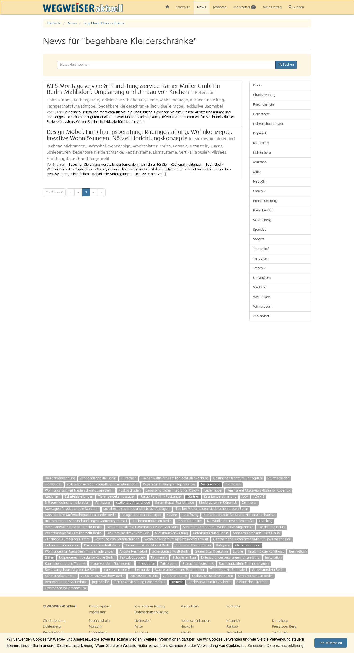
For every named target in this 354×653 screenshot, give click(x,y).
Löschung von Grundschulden (117, 539)
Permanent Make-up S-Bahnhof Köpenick (259, 490)
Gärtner (193, 496)
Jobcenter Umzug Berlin (193, 545)
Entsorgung (168, 563)
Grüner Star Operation (211, 551)
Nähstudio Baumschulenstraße (230, 521)
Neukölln (259, 181)
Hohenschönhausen (268, 124)
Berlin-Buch (298, 551)
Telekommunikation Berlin (151, 521)
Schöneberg (262, 220)
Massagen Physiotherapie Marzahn (71, 509)
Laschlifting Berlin (271, 527)
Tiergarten (260, 258)
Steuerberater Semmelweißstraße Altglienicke (218, 527)
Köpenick (260, 133)
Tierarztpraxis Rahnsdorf (228, 570)
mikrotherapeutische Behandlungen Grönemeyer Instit (86, 521)
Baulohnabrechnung (60, 478)
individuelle (53, 484)
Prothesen (233, 484)
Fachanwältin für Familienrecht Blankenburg (175, 478)
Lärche (238, 551)
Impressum (97, 612)
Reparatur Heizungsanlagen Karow (169, 484)
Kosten (171, 515)
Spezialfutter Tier (189, 521)
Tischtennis (159, 557)
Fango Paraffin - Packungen (161, 496)
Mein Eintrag (272, 7)
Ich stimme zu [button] (331, 643)
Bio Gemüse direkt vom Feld (128, 533)
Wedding (259, 287)
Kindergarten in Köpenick (218, 502)
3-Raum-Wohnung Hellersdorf (67, 502)
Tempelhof (261, 249)
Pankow (259, 191)
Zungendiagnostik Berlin (98, 478)
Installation (273, 557)
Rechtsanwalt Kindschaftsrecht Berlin (73, 527)
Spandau (259, 229)
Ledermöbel (213, 490)
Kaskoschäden (129, 490)
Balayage (223, 545)
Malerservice (210, 484)
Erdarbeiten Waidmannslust (65, 588)
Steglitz (258, 239)
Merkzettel (244, 7)
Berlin (257, 85)
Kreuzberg (261, 143)
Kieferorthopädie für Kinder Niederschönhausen (239, 515)
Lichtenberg (262, 152)
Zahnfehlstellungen (79, 496)
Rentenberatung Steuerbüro (66, 582)
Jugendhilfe (100, 582)
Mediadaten (190, 606)
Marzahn (260, 162)
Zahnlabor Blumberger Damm (67, 539)
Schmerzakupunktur (60, 576)
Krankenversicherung (220, 496)
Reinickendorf (263, 210)
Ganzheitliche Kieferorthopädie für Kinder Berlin (80, 515)
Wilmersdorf (262, 306)
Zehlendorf (261, 316)
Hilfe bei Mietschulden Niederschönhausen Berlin (211, 509)
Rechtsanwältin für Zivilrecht (210, 582)
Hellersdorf (261, 114)
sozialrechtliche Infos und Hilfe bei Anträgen (136, 509)
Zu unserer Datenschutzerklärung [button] (275, 646)
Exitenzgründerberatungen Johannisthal (230, 557)
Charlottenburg (264, 95)
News (201, 7)
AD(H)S (258, 496)
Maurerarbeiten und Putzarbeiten (180, 570)
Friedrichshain (263, 104)
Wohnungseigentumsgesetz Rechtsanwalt (176, 539)
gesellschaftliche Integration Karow (172, 490)
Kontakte (233, 606)
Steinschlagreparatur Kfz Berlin (256, 533)
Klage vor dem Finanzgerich (111, 563)
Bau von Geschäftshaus (102, 545)
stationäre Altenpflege (133, 502)
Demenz (177, 582)
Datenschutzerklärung (151, 612)
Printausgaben (99, 606)
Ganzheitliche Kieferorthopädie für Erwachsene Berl (252, 539)
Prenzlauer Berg (265, 201)
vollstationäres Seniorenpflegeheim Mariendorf (102, 484)
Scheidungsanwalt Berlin (170, 551)
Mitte (257, 172)
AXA (244, 496)
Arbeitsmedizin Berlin (268, 570)
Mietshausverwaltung (171, 533)
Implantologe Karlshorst (266, 551)
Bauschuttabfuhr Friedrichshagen (244, 563)
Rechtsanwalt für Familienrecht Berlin (73, 533)
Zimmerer (249, 502)
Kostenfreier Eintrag (150, 606)
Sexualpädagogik (133, 557)
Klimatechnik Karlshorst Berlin (147, 545)
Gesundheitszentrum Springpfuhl (238, 478)
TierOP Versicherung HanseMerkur (139, 582)
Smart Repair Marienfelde (174, 502)
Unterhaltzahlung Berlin (210, 533)
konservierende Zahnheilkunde (126, 570)
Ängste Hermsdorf (133, 551)
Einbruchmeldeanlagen (62, 545)
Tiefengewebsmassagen (116, 496)
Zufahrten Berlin (175, 576)
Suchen (296, 7)
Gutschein (128, 478)
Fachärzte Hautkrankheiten (212, 576)
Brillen (49, 557)
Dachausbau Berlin (144, 576)
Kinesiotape (146, 563)
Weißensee (261, 297)
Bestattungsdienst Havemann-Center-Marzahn (142, 527)
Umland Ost (262, 278)
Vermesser (103, 502)
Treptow (259, 268)
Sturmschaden (278, 478)
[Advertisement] (280, 396)
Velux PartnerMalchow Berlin (102, 576)
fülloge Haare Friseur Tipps (141, 515)
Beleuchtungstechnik (198, 563)
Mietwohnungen (247, 545)
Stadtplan (183, 7)
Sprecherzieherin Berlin (255, 576)
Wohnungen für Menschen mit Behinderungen (79, 551)
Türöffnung (190, 515)
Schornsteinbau (184, 557)
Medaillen (52, 496)
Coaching (265, 521)
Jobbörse (219, 7)
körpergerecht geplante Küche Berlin (86, 557)
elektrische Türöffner (251, 582)
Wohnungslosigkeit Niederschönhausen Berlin (79, 490)
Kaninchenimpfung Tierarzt (65, 563)
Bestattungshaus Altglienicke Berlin (71, 570)
